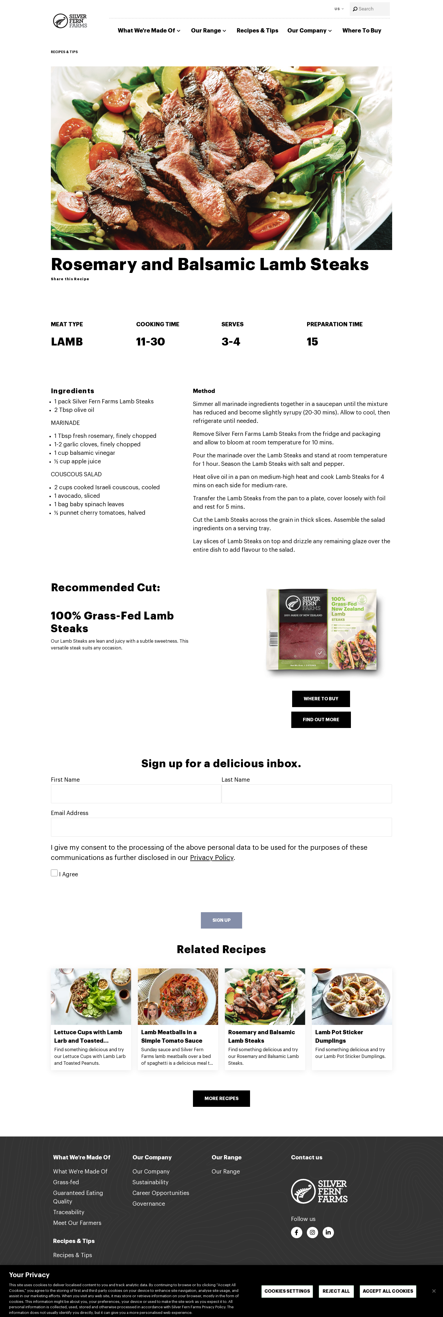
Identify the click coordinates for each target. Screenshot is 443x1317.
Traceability (68, 1212)
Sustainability (151, 1182)
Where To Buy (361, 31)
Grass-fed (66, 1182)
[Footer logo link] (319, 1191)
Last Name (236, 780)
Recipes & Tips (257, 31)
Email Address (69, 813)
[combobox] (370, 9)
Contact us (306, 1157)
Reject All (336, 1296)
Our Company (310, 30)
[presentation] (94, 895)
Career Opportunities (161, 1193)
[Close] (434, 1296)
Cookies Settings (287, 1296)
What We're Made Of (150, 30)
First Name (65, 780)
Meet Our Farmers (77, 1223)
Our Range (209, 30)
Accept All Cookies (388, 1296)
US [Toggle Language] (337, 9)
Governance (149, 1204)
